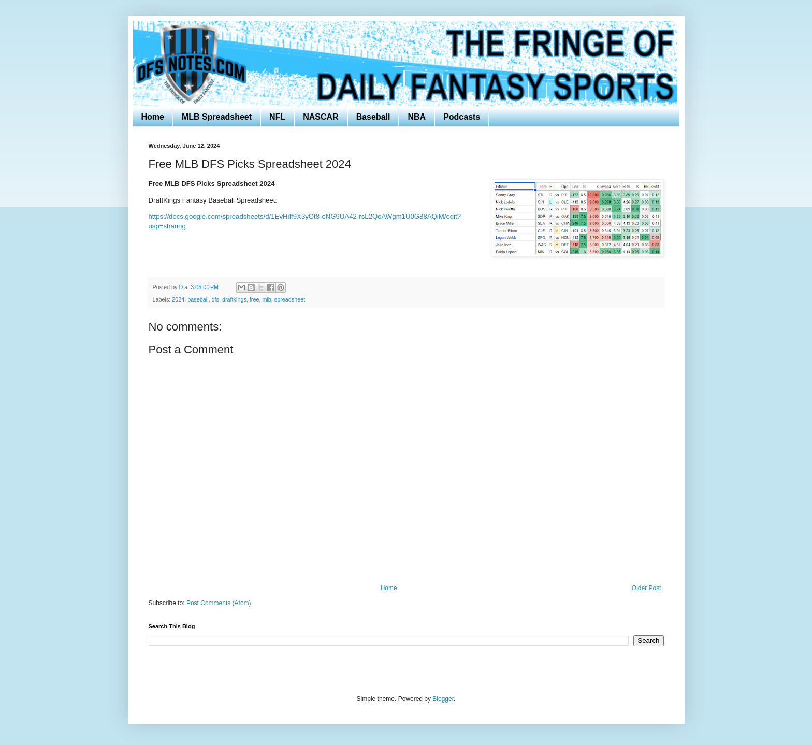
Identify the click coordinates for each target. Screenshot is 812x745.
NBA (417, 116)
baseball (197, 299)
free (254, 299)
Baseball (373, 116)
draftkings (234, 299)
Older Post (646, 588)
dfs (215, 299)
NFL (277, 116)
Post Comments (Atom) (218, 603)
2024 (178, 299)
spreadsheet (289, 299)
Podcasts (461, 116)
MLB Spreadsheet (217, 116)
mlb (266, 299)
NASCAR (320, 116)
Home (152, 116)
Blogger (443, 699)
